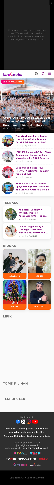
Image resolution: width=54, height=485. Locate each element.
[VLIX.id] (35, 453)
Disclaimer (32, 436)
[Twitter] (23, 422)
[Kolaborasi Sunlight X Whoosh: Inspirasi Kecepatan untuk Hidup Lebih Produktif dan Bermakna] (27, 214)
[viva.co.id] (20, 453)
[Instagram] (29, 422)
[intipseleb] (20, 464)
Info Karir (45, 436)
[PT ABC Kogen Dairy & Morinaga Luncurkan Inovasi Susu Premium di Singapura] (27, 231)
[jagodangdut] (35, 464)
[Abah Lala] (39, 295)
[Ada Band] (14, 264)
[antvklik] (43, 458)
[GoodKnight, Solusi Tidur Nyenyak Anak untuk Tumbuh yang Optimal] (27, 172)
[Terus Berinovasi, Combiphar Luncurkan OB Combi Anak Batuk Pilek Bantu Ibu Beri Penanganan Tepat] (27, 141)
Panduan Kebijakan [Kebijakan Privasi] (14, 436)
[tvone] (21, 458)
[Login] (36, 74)
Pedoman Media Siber (33, 432)
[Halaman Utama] (12, 74)
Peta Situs (11, 428)
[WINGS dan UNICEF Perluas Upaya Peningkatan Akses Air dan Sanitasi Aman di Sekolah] (27, 188)
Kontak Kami (42, 428)
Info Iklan (14, 432)
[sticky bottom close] (51, 472)
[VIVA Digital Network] (37, 448)
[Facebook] (18, 422)
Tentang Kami (25, 428)
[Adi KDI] (14, 295)
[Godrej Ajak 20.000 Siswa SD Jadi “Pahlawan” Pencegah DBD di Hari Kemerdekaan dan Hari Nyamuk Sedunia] (27, 105)
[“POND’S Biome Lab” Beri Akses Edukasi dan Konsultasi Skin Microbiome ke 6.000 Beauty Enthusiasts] (27, 156)
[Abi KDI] (39, 264)
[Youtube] (35, 422)
